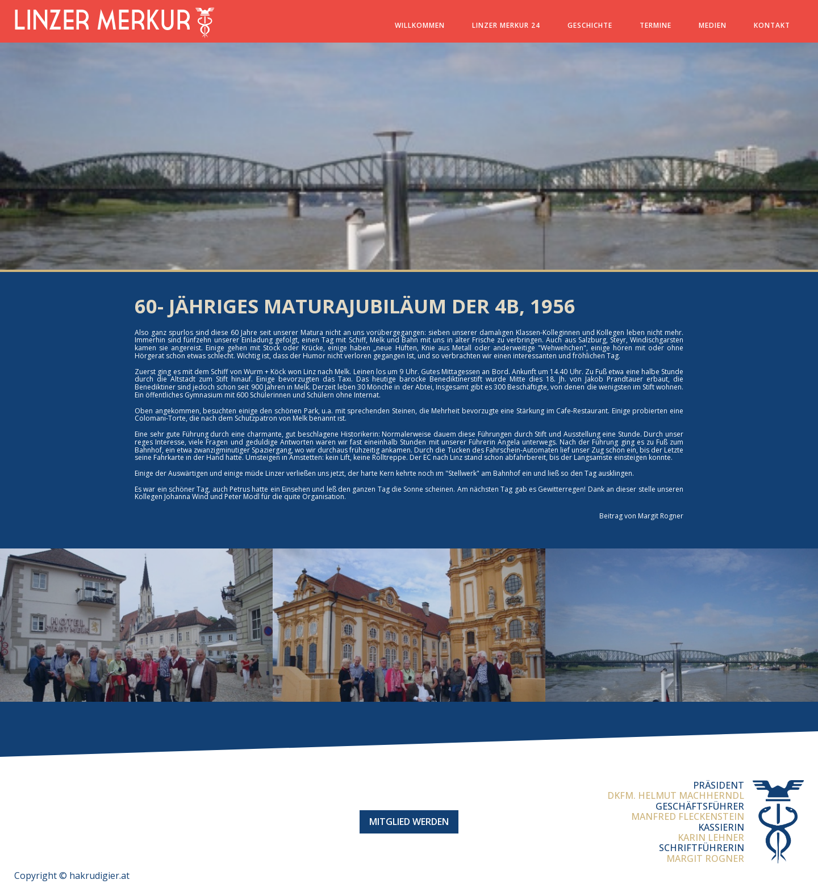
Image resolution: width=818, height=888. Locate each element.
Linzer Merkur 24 (506, 25)
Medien (713, 25)
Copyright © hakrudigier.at (72, 875)
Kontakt (772, 25)
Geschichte (589, 25)
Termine (655, 25)
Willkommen (420, 25)
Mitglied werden (409, 821)
